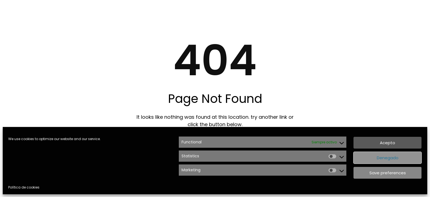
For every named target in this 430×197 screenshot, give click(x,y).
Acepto (387, 143)
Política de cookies (23, 187)
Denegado (387, 158)
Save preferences (387, 173)
